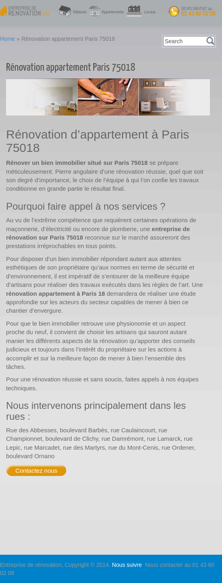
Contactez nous (36, 470)
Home (7, 39)
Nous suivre (127, 565)
